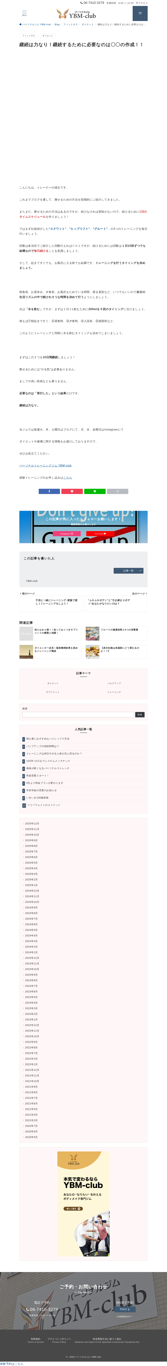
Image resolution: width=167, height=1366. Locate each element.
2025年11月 (32, 829)
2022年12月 (32, 1025)
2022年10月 (32, 1036)
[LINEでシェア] (95, 491)
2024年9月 (31, 907)
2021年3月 (31, 1120)
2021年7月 (31, 1098)
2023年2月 (31, 1014)
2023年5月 (31, 997)
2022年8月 (31, 1047)
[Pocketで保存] (72, 491)
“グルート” (100, 228)
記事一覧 (132, 570)
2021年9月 (31, 1086)
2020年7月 (31, 1126)
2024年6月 (31, 924)
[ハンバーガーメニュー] (24, 13)
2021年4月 (31, 1114)
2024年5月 (31, 930)
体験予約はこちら (11, 1363)
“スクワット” (57, 228)
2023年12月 (32, 958)
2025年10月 (32, 834)
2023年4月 (31, 1002)
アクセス (142, 3)
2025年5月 (31, 862)
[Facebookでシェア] (49, 491)
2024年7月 (31, 918)
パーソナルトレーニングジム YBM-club (45, 465)
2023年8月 (31, 980)
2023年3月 (31, 1008)
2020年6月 (31, 1131)
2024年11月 (32, 896)
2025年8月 (31, 846)
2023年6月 (31, 991)
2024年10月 (32, 902)
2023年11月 (32, 963)
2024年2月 (31, 946)
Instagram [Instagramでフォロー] (66, 534)
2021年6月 (31, 1103)
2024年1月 (31, 952)
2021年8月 (31, 1092)
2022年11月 (32, 1030)
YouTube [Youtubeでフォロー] (100, 534)
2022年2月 (31, 1058)
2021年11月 (32, 1075)
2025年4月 (31, 868)
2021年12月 (32, 1070)
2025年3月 (31, 874)
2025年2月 (31, 879)
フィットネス (28, 35)
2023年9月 (31, 974)
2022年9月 (31, 1042)
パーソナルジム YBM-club (88, 1357)
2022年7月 (31, 1053)
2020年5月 (31, 1137)
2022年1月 (31, 1064)
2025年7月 (31, 851)
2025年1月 (31, 885)
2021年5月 (31, 1109)
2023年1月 (31, 1019)
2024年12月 (32, 890)
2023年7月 (31, 986)
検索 (25, 708)
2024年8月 (31, 913)
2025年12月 (32, 823)
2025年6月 (31, 857)
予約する (125, 1309)
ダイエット (47, 35)
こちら (67, 477)
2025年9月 (31, 840)
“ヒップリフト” (79, 228)
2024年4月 (31, 935)
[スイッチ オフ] (140, 13)
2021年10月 (32, 1081)
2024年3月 (31, 941)
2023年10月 (32, 969)
